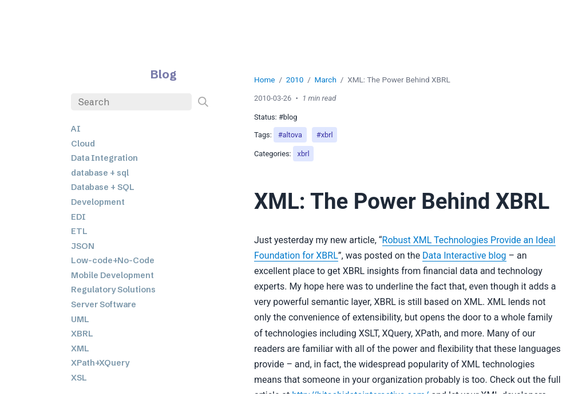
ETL (79, 231)
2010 (295, 79)
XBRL (82, 333)
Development (98, 202)
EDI (78, 217)
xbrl (304, 153)
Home (264, 79)
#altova (290, 134)
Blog (164, 74)
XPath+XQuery (100, 363)
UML (80, 319)
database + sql (100, 173)
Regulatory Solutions (113, 289)
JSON (82, 246)
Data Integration (104, 158)
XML (80, 348)
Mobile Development (112, 275)
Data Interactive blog (464, 255)
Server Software (103, 304)
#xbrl (324, 134)
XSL (79, 378)
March (325, 79)
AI (76, 129)
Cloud (83, 143)
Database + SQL (102, 187)
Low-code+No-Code (113, 260)
